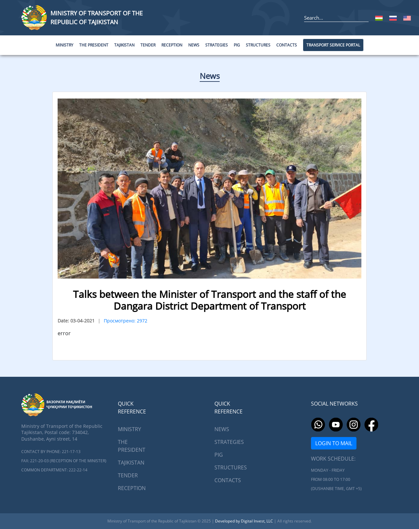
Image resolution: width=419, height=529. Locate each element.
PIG (218, 454)
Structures (230, 467)
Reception (132, 488)
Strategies (229, 442)
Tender (128, 475)
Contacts (227, 480)
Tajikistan (131, 462)
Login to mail (333, 443)
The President (131, 445)
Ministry (129, 429)
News (210, 75)
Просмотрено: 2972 (125, 321)
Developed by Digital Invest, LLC (244, 521)
